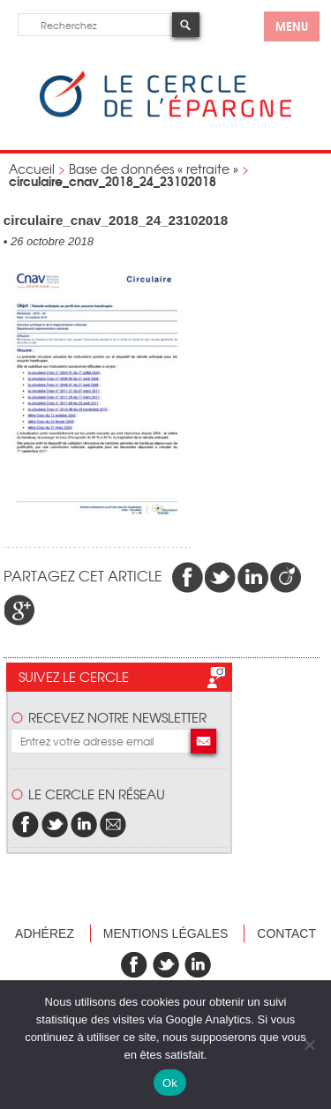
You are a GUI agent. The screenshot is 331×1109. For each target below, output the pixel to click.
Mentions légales (166, 933)
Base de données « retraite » (153, 168)
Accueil (32, 168)
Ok (169, 1083)
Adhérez (44, 933)
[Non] (309, 1044)
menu (291, 25)
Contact (286, 933)
